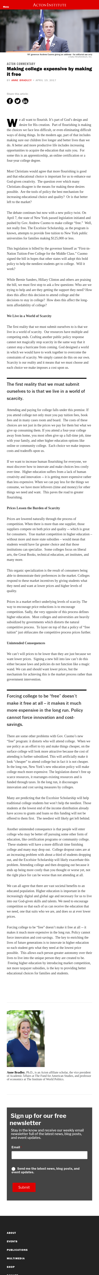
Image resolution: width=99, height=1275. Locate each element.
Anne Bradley (21, 80)
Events (12, 1241)
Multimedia (16, 1258)
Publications (17, 1250)
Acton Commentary (21, 64)
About (11, 1233)
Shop (11, 1267)
